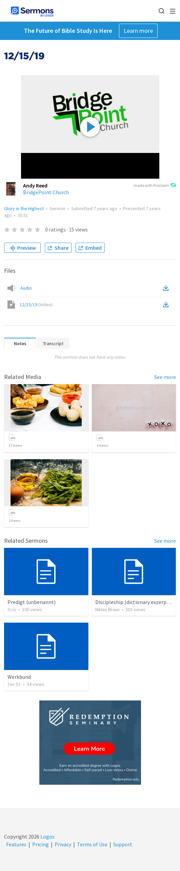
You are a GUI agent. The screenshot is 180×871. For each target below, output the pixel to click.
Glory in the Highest (24, 208)
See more (165, 377)
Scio (11, 609)
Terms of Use (92, 844)
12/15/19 (36, 305)
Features (16, 844)
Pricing (40, 844)
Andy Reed (35, 185)
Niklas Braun (107, 609)
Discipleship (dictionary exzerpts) (134, 602)
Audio (26, 288)
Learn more (138, 31)
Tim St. (14, 684)
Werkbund (19, 676)
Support (122, 844)
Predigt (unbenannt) (31, 602)
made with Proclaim (155, 186)
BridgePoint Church (46, 192)
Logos (47, 836)
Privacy (63, 844)
